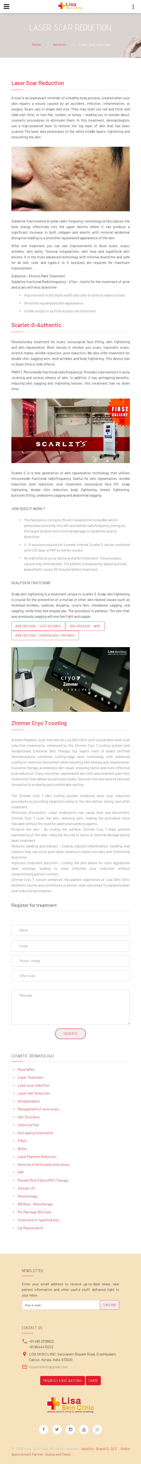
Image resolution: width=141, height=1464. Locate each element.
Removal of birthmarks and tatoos (43, 1164)
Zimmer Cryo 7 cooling (38, 723)
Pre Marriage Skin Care (34, 1212)
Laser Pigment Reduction (37, 1156)
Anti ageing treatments (35, 1133)
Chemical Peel (28, 1125)
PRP (21, 1172)
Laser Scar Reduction (37, 82)
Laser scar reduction (33, 1085)
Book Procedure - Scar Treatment (38, 626)
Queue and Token (58, 1454)
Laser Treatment (30, 1077)
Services (59, 44)
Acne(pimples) (28, 1101)
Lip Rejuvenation (30, 1228)
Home (36, 44)
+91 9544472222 (41, 1347)
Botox (22, 1149)
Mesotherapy (27, 1196)
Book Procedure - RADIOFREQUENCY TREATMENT (45, 635)
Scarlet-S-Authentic (36, 324)
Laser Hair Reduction (34, 1093)
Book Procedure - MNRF (85, 626)
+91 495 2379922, (42, 1341)
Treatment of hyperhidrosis (38, 1220)
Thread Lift (26, 1188)
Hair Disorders (28, 1117)
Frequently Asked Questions (62, 1380)
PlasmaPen (26, 1069)
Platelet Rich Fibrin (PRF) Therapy (43, 1180)
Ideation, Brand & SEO (99, 1449)
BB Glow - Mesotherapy (35, 1204)
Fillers (22, 1141)
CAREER (93, 1380)
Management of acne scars (38, 1109)
